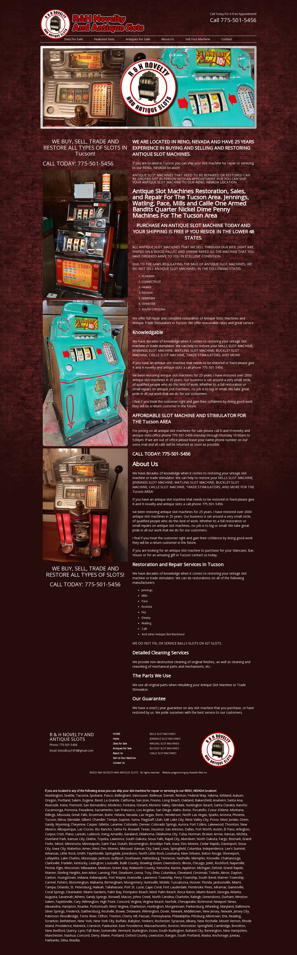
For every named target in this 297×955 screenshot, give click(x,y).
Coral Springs (55, 892)
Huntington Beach (199, 805)
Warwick (79, 926)
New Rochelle (207, 921)
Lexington (96, 863)
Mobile (164, 882)
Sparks (213, 814)
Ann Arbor (89, 872)
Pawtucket (109, 926)
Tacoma (82, 795)
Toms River (88, 916)
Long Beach (171, 800)
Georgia (223, 892)
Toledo (214, 872)
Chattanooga (230, 858)
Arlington (242, 829)
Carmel (50, 882)
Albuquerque (66, 829)
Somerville (109, 930)
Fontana (129, 805)
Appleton (188, 868)
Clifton (103, 916)
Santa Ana (235, 800)
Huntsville (151, 882)
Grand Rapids (233, 868)
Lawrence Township (158, 877)
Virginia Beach (153, 901)
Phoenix (238, 814)
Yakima (212, 795)
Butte (109, 814)
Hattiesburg (150, 858)
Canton (50, 877)
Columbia (194, 848)
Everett (168, 795)
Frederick (73, 911)
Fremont (75, 805)
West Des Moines (105, 848)
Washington (54, 795)
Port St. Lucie (134, 887)
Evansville (134, 877)
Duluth (122, 843)
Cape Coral (153, 887)
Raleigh (195, 897)
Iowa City (59, 848)
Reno (159, 814)
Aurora (183, 824)
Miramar (220, 887)
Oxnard (142, 805)
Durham (228, 897)
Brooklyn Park (160, 843)
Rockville (107, 911)
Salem (76, 800)
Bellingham (122, 795)
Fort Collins (198, 824)
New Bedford (55, 930)
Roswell (133, 829)
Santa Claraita (224, 805)
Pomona (70, 810)
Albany (191, 921)
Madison (104, 868)
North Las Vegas (194, 814)
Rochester (162, 921)
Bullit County (129, 863)
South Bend (207, 877)
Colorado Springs (164, 824)
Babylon (134, 921)
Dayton (236, 872)
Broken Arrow (212, 834)
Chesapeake (187, 901)
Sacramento (104, 810)
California (128, 800)
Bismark (235, 839)
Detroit (216, 868)
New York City (103, 921)
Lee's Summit (235, 848)
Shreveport (231, 853)
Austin (217, 829)
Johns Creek (142, 897)
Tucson (50, 819)
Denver (144, 824)
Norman (194, 834)
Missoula (63, 814)
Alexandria (52, 906)
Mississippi (89, 858)
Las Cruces (85, 829)
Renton (180, 795)
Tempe (112, 819)
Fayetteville (95, 853)
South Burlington (171, 930)
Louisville (111, 863)
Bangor (170, 935)
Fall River (93, 930)
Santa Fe (119, 829)
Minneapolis (91, 843)
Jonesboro (129, 853)
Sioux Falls (155, 839)
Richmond (204, 901)
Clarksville (52, 863)
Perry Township (185, 877)
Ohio (156, 872)
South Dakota (136, 839)
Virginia (136, 901)
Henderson (173, 814)
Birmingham (113, 882)
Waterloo (74, 848)
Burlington (140, 930)
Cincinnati (200, 872)
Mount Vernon (229, 921)
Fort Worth (203, 829)
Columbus (168, 872)
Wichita (241, 834)
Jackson (104, 858)
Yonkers (147, 921)
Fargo (223, 839)
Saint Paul (108, 843)
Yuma (135, 819)
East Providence (131, 926)
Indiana (82, 877)
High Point (107, 901)
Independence (213, 848)
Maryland (227, 906)
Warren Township (230, 877)
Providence (63, 926)
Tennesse (168, 858)
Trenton (115, 916)
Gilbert (86, 819)
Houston (157, 829)
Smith (81, 853)
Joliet (209, 863)
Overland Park (55, 839)
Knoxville (213, 858)
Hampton (69, 906)
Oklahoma (146, 834)
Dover (164, 911)
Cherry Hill (129, 916)
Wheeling (212, 906)
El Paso (229, 829)
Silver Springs (55, 911)
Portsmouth (99, 906)
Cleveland (184, 872)
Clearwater (74, 892)
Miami (236, 882)
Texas (145, 829)
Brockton (238, 926)
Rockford (221, 863)
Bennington (213, 930)
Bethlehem (68, 921)
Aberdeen (188, 839)
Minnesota (73, 843)
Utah (158, 819)
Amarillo (117, 834)
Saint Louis (161, 848)
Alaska (206, 935)
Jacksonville (221, 882)
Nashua (70, 935)
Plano (69, 834)
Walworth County (142, 868)
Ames (86, 848)
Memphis (198, 858)
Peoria (50, 868)
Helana (119, 814)
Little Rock (68, 853)
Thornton (232, 824)
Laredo (80, 834)
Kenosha (162, 868)
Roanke (83, 906)
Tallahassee (114, 887)
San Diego (163, 810)
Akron (225, 872)
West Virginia (118, 906)
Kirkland (225, 795)
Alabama (96, 882)
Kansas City (76, 839)
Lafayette (52, 858)
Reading (235, 916)
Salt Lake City (174, 819)
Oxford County (136, 935)
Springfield (178, 848)
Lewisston (156, 935)
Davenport (229, 843)
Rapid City (172, 839)
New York (84, 921)
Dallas (189, 829)
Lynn (81, 930)
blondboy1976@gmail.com (75, 751)
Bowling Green (151, 863)
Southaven (133, 858)
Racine (176, 868)
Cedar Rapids (210, 843)
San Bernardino (94, 805)
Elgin (59, 868)
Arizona (225, 814)
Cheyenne (78, 824)
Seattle (69, 795)
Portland (64, 800)
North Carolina (163, 897)
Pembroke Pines (200, 887)
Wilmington (90, 901)
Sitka (64, 940)
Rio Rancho (103, 829)
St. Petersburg (80, 887)
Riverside (51, 805)
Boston (173, 926)
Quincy (71, 930)
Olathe (91, 839)
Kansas (229, 834)
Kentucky (80, 863)
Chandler (99, 819)
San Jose (142, 800)
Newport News (225, 901)
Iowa (175, 843)
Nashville (183, 858)
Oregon (50, 800)
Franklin (66, 863)
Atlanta (235, 892)
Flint (114, 872)
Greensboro (211, 897)
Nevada (131, 814)
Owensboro (172, 863)
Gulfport (117, 858)
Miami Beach (206, 892)
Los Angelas (145, 810)
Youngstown (66, 877)
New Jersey (211, 911)
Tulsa (183, 834)
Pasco (108, 795)
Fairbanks (52, 940)
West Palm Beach (162, 892)
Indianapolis (98, 877)
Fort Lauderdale (175, 887)
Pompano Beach (135, 892)
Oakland (187, 800)
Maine (105, 935)
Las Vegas (146, 814)
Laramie (116, 824)
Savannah (66, 897)
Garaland (130, 834)
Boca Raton (186, 892)
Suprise (124, 819)
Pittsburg (197, 916)
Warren (50, 872)
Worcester (188, 926)
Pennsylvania (161, 916)
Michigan (203, 868)
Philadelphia (181, 916)
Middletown (192, 911)
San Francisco (124, 810)
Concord (123, 901)
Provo (214, 819)
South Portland (188, 935)
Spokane (96, 795)
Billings (50, 814)
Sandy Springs (96, 897)
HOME (116, 733)
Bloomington (138, 843)
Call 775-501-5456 (233, 20)
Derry (95, 935)
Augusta (51, 897)
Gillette (104, 824)
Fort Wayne (117, 877)
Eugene (87, 800)
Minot (59, 843)
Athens (79, 897)
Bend (99, 800)
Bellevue (155, 795)
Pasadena (86, 810)
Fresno (155, 800)
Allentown (213, 916)
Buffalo (121, 921)
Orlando (63, 887)
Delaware (133, 911)
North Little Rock (151, 853)
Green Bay (120, 868)
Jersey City (241, 911)
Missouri (126, 848)
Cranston (93, 926)
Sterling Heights (68, 872)
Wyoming (62, 824)
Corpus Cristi (54, 834)
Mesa (61, 819)
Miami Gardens (94, 892)
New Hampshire (235, 930)
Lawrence (117, 839)
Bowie (120, 911)
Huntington (155, 906)
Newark (176, 911)
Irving (105, 834)
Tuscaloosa (179, 882)
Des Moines (190, 843)
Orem (244, 819)
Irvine (64, 805)
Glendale (177, 805)
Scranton (51, 921)
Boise (187, 810)
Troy (147, 872)
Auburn (238, 795)
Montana (236, 810)
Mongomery (133, 882)
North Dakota (207, 839)
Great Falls (79, 814)
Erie (224, 916)
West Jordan (229, 819)
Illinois (186, 863)
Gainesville (235, 887)
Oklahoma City (166, 834)
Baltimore (242, 906)
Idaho (177, 810)
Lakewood (215, 824)
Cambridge (222, 926)
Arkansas (52, 853)
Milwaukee (89, 868)
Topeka (103, 839)
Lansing (104, 872)
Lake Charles (70, 858)
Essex (153, 930)
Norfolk (170, 901)
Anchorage (220, 935)
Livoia (138, 872)
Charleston (138, 906)
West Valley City (196, 819)
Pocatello (199, 810)
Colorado (131, 824)
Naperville (237, 863)
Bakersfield (203, 800)
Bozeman (96, 814)
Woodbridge (69, 916)
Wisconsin (71, 868)
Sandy (49, 824)
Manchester (54, 935)
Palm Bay (114, 892)
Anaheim (219, 800)
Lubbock (93, 834)
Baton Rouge (211, 853)
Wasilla (74, 940)
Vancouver (140, 795)
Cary (77, 901)
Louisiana (172, 853)
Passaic (144, 916)
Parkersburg (195, 906)
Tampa (50, 887)
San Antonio (174, 829)
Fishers (62, 882)
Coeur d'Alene (218, 810)
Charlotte (182, 897)
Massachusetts (155, 926)
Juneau (235, 935)
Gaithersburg (90, 911)
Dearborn (126, 872)
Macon (126, 897)
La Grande (111, 800)
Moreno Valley (159, 805)
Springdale (112, 853)
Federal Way (197, 795)
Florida (207, 882)
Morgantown (174, 906)
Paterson (52, 916)
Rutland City (194, 930)
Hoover (194, 882)
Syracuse (178, 921)
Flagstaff (147, 819)
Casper (92, 824)
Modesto (114, 805)
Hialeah (98, 887)
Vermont (124, 930)
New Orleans (190, 853)
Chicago (199, 863)
